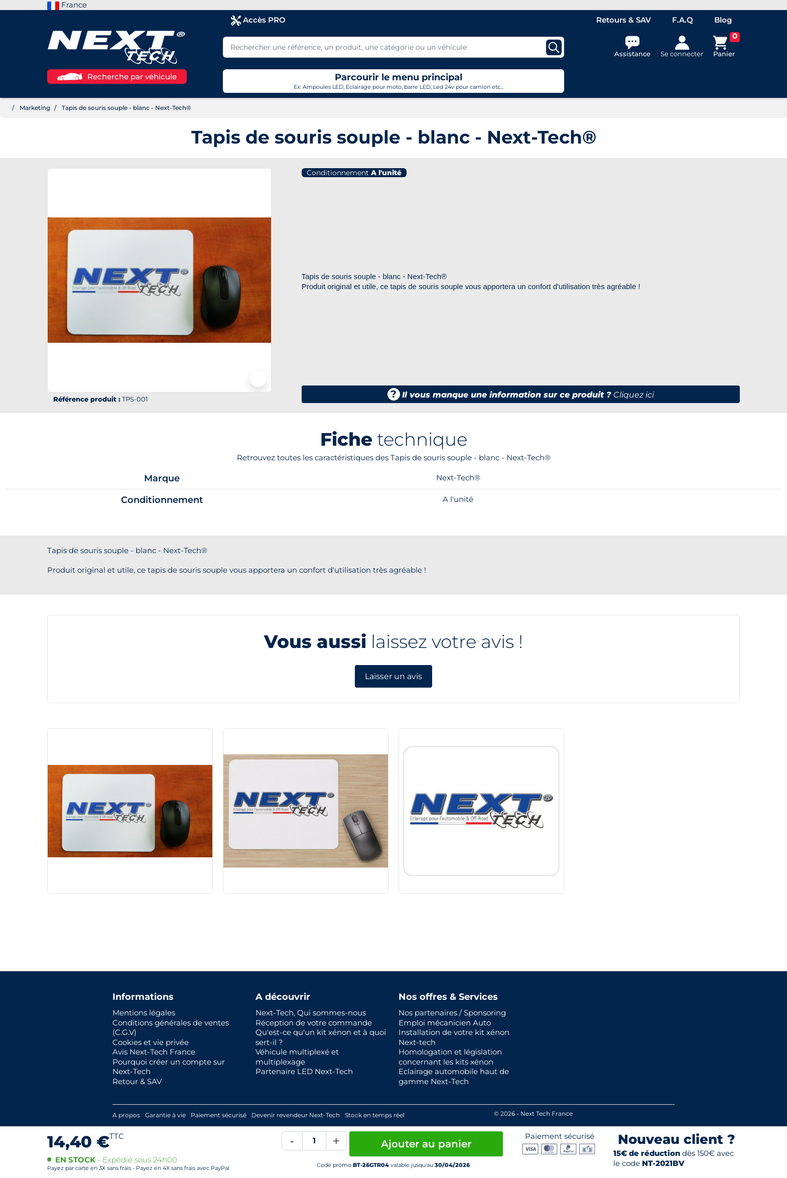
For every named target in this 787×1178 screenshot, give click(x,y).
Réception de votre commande (313, 1022)
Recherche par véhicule (117, 76)
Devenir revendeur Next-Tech (295, 1115)
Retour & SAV (137, 1081)
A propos (126, 1115)
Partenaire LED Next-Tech (304, 1071)
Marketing (35, 107)
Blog (723, 20)
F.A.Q (682, 20)
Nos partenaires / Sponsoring (452, 1012)
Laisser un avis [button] (393, 676)
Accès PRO (258, 20)
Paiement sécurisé (218, 1115)
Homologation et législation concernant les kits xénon (450, 1057)
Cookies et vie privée (150, 1042)
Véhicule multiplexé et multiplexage (297, 1057)
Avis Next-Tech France (153, 1052)
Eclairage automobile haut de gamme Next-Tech (454, 1076)
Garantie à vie (165, 1115)
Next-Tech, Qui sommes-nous (310, 1012)
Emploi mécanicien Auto (445, 1022)
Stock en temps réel (375, 1115)
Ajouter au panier (426, 1144)
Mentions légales (143, 1012)
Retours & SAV (623, 20)
